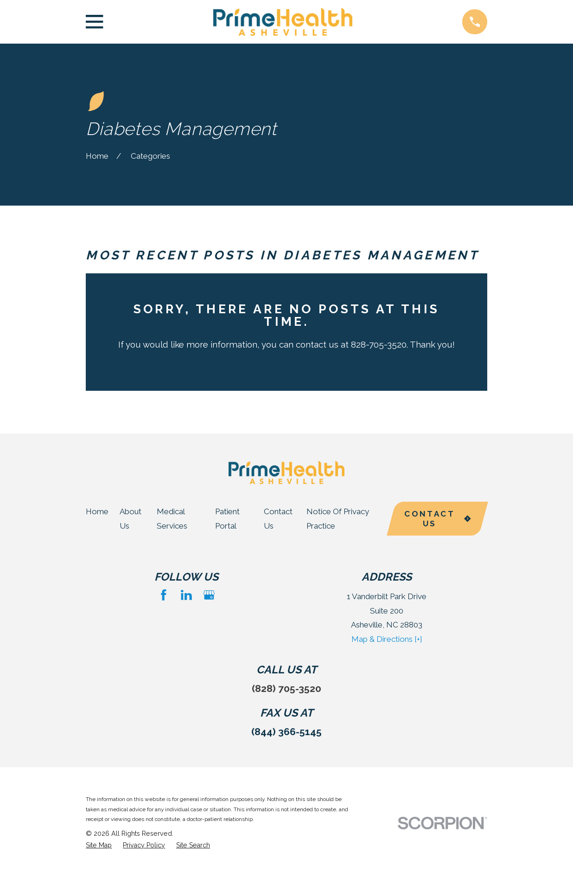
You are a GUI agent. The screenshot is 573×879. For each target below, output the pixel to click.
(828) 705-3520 (286, 688)
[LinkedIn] (186, 595)
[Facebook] (163, 595)
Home (97, 511)
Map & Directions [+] (386, 639)
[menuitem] (99, 846)
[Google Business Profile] (209, 595)
